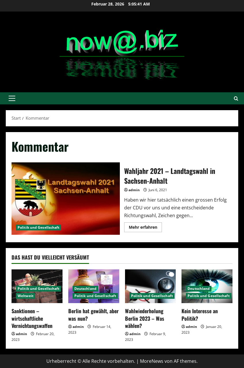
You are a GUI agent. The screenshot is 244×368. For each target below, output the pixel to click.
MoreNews (151, 361)
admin (134, 189)
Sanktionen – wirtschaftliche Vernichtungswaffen (32, 318)
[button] (12, 98)
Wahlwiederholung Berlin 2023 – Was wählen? (144, 318)
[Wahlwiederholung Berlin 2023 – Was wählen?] (150, 286)
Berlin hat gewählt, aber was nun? (93, 314)
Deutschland (85, 288)
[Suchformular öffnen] (236, 98)
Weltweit (25, 295)
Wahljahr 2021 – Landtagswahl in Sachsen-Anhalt (66, 198)
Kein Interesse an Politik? (199, 314)
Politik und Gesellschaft (38, 227)
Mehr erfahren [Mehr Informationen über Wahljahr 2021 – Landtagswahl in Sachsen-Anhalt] (145, 228)
